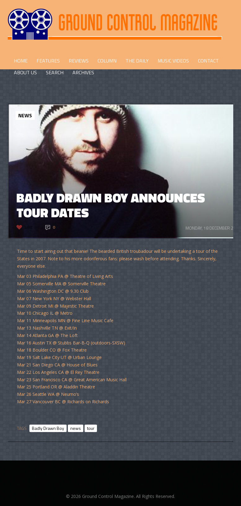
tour (90, 428)
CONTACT (208, 60)
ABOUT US (25, 72)
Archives (83, 72)
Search (55, 72)
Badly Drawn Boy (48, 428)
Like (28, 227)
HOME (21, 60)
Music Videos (173, 60)
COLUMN (107, 60)
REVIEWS (79, 60)
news (75, 428)
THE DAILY (137, 60)
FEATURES (48, 60)
